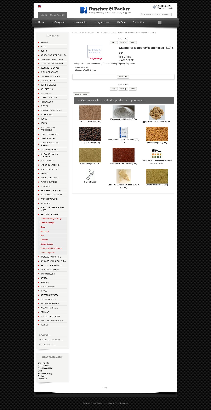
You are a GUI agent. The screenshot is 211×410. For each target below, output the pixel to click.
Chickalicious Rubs (50, 76)
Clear (114, 32)
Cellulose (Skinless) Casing (51, 248)
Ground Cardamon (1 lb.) (90, 121)
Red (42, 236)
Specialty (44, 240)
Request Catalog (45, 373)
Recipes (44, 325)
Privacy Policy (44, 365)
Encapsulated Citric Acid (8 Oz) (123, 119)
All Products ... (47, 344)
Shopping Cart (164, 5)
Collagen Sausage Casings (51, 219)
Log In (43, 15)
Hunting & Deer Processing (48, 128)
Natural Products (50, 178)
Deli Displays (47, 89)
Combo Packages (49, 98)
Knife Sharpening (49, 150)
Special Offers (48, 287)
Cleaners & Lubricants (52, 64)
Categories (60, 22)
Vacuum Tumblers (49, 308)
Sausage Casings (86, 32)
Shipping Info (43, 363)
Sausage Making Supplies (53, 261)
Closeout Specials (50, 68)
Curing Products (49, 72)
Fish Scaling (47, 102)
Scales (44, 278)
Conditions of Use (45, 368)
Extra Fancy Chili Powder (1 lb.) (123, 164)
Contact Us (138, 22)
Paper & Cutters (49, 182)
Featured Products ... (51, 340)
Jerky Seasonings (49, 134)
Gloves (44, 106)
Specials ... (45, 335)
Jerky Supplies (48, 139)
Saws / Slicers (48, 274)
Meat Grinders (48, 161)
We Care (121, 22)
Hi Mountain (46, 115)
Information (81, 22)
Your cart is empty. (165, 8)
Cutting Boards (48, 85)
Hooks (44, 119)
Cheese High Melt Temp (52, 59)
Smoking (45, 282)
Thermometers (48, 299)
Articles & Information (52, 321)
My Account (103, 22)
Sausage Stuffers (50, 270)
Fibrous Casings (102, 32)
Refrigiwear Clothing (52, 195)
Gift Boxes (46, 93)
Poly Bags (46, 186)
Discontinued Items (50, 316)
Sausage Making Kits (51, 257)
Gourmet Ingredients (51, 110)
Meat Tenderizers (49, 169)
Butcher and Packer (104, 403)
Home (41, 22)
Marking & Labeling (50, 165)
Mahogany (45, 231)
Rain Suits (45, 203)
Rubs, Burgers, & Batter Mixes (53, 209)
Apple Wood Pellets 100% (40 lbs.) (156, 121)
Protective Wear (49, 199)
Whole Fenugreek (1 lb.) (157, 143)
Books (44, 47)
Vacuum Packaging (50, 304)
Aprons (44, 42)
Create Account (57, 15)
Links (40, 371)
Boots (44, 51)
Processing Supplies (51, 191)
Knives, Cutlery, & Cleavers (49, 155)
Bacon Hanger (90, 182)
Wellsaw (45, 312)
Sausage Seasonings (51, 265)
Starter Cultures (49, 295)
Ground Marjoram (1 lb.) (90, 164)
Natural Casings (47, 244)
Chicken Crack (48, 81)
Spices (44, 291)
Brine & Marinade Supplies (54, 55)
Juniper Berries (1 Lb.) (90, 143)
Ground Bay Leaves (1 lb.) (157, 185)
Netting (44, 174)
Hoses (44, 123)
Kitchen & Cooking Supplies (50, 144)
